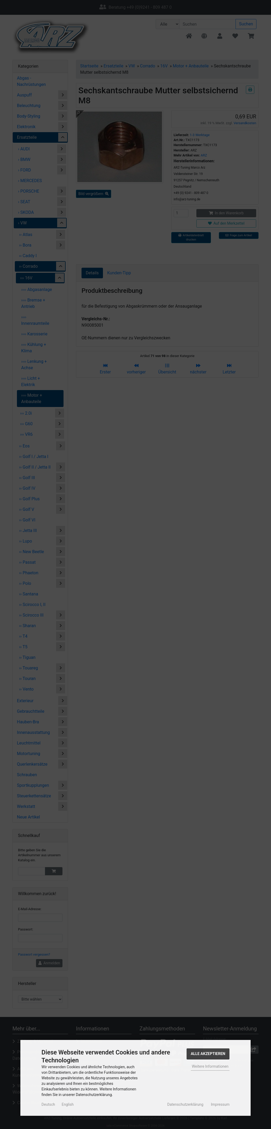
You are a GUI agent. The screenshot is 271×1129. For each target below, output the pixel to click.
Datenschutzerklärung (185, 1104)
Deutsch (48, 1104)
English (68, 1104)
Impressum (220, 1104)
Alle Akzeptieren (208, 1054)
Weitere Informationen (210, 1066)
